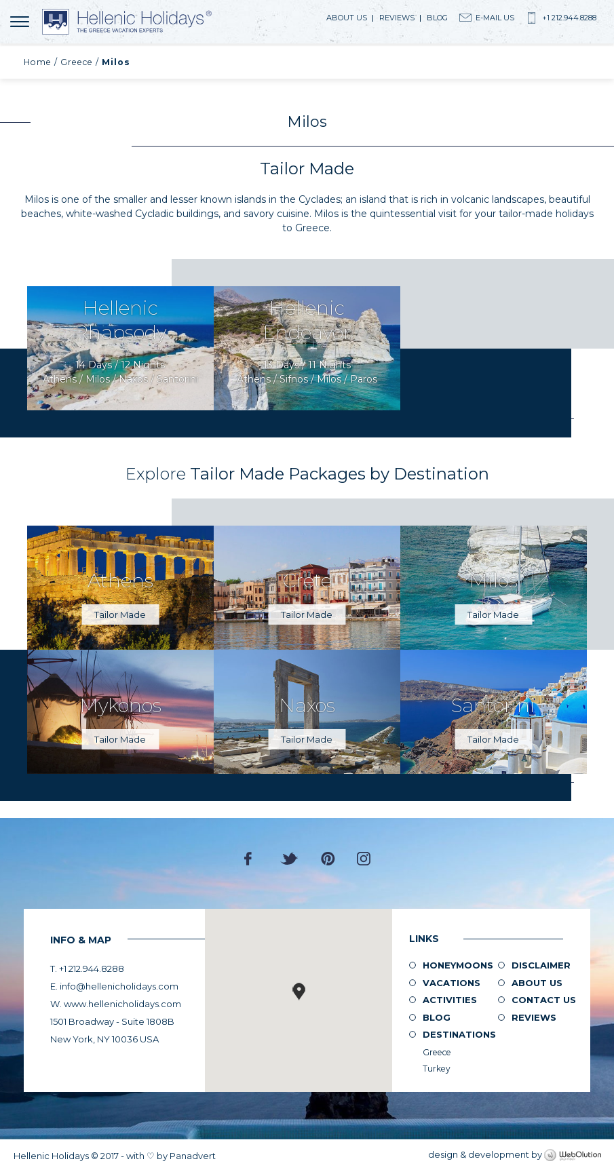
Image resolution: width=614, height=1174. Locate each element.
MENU (22, 22)
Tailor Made (120, 614)
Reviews (397, 17)
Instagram (363, 858)
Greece (76, 62)
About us (346, 17)
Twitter (289, 858)
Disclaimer (541, 965)
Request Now (120, 348)
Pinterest (328, 858)
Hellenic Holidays (126, 21)
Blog (437, 17)
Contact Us (544, 999)
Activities (450, 999)
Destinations (459, 1034)
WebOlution (572, 1155)
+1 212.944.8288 (569, 17)
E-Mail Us (495, 17)
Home (38, 62)
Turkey (436, 1068)
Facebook (251, 858)
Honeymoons (458, 965)
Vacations (451, 982)
